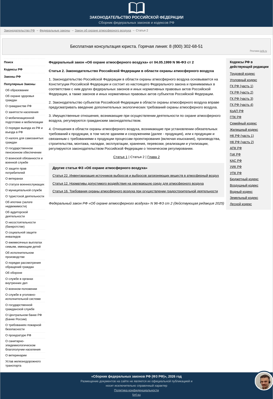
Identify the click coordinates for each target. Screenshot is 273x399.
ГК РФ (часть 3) (241, 99)
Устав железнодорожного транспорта (23, 363)
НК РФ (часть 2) (242, 142)
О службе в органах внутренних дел (19, 281)
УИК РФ (236, 167)
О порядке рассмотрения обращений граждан (23, 265)
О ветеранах (14, 178)
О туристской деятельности (24, 196)
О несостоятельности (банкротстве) (20, 224)
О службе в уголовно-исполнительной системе (23, 297)
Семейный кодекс (243, 123)
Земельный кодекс (244, 198)
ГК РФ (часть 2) (241, 92)
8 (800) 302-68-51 (186, 46)
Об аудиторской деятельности (16, 214)
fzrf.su (136, 394)
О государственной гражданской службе (19, 307)
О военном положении (21, 289)
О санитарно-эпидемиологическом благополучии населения (22, 345)
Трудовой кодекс (242, 74)
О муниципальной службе (23, 190)
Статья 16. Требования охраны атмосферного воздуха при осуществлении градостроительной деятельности (135, 191)
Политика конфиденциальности (136, 390)
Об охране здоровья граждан (19, 98)
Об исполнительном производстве (19, 255)
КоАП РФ (237, 111)
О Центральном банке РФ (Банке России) (23, 317)
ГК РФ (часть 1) (241, 86)
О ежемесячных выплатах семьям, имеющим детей (23, 244)
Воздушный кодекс (244, 185)
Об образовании (16, 90)
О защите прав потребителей (15, 170)
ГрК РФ (235, 154)
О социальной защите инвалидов (20, 234)
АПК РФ (236, 148)
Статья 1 (120, 157)
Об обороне (13, 272)
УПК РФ (236, 173)
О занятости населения (22, 112)
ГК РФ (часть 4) (241, 105)
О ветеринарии (16, 355)
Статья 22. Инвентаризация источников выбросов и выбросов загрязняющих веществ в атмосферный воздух (136, 175)
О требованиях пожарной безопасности (23, 327)
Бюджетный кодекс (244, 179)
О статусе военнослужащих (24, 184)
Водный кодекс (241, 192)
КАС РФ (236, 161)
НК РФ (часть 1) (242, 136)
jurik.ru (263, 51)
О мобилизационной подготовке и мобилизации (24, 120)
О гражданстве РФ (18, 106)
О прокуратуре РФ (18, 335)
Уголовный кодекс (243, 80)
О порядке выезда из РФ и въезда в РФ (24, 130)
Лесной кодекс (241, 204)
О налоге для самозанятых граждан (24, 140)
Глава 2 (153, 157)
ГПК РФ (235, 117)
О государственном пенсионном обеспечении (23, 150)
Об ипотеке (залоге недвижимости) (18, 204)
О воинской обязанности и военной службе (24, 160)
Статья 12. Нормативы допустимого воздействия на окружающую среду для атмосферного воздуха (128, 183)
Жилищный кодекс (244, 130)
